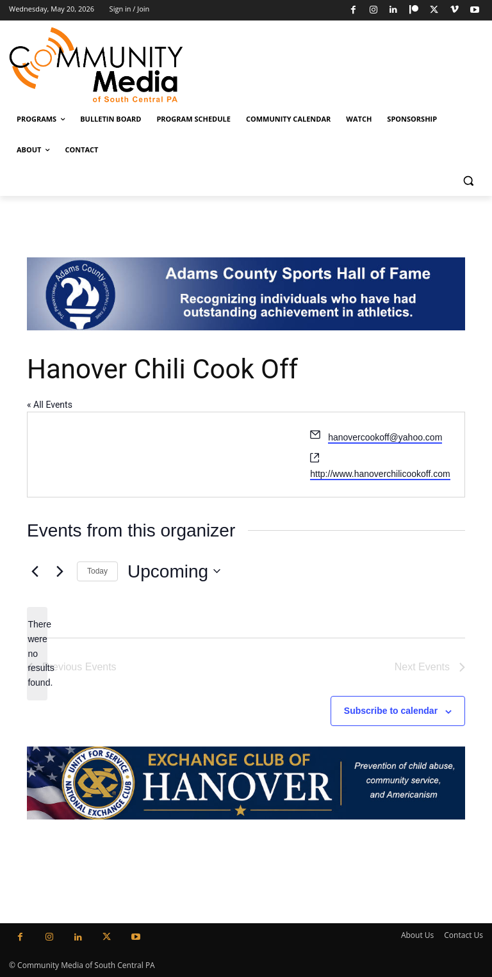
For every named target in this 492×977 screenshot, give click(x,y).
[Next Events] (59, 571)
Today (97, 571)
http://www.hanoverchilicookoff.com (380, 474)
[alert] (37, 653)
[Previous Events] (34, 571)
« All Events (49, 405)
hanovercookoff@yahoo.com (385, 437)
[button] (468, 181)
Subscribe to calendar (391, 711)
